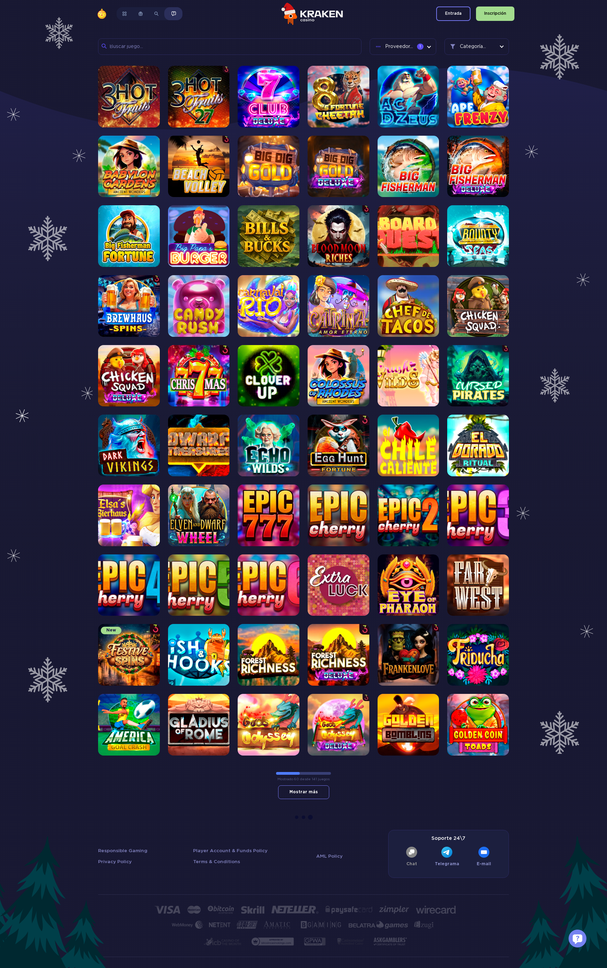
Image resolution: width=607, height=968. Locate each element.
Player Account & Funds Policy (230, 851)
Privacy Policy (115, 862)
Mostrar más (303, 792)
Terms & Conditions (216, 862)
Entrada (453, 13)
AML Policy (329, 856)
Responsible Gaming (122, 851)
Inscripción (495, 13)
